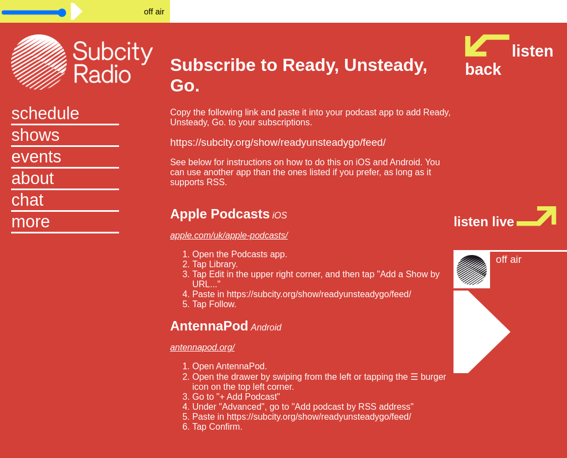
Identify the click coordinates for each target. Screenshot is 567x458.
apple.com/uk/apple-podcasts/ (229, 235)
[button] (84, 222)
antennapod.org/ (202, 347)
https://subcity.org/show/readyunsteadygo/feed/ (278, 142)
